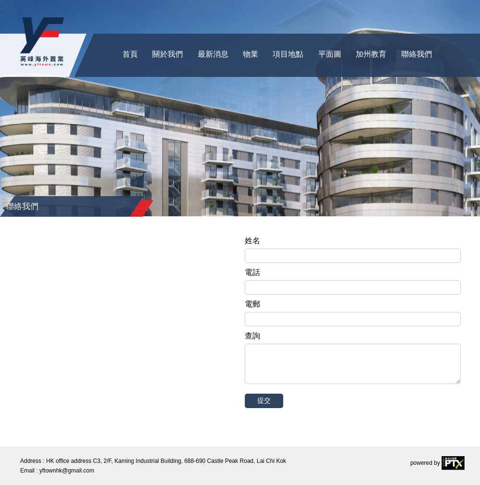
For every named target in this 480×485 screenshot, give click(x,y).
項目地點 (288, 54)
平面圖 (329, 54)
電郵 (252, 304)
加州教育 (371, 54)
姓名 (252, 240)
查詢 (252, 336)
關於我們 (167, 54)
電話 (252, 272)
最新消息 (213, 54)
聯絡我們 (416, 54)
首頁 (130, 54)
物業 (250, 54)
